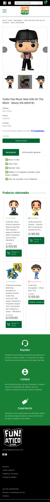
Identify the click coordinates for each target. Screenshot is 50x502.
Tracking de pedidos (9, 477)
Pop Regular (18, 20)
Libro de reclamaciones (10, 489)
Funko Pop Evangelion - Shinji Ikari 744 (36, 288)
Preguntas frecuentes (10, 474)
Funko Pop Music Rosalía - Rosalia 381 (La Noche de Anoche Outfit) (35, 226)
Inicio (4, 20)
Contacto (5, 496)
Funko (10, 20)
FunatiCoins (39, 131)
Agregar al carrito (13, 253)
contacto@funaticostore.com (12, 450)
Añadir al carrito (21, 141)
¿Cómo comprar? (8, 470)
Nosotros (5, 467)
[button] (45, 49)
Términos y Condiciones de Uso (13, 492)
